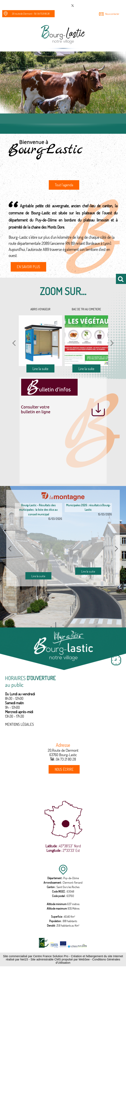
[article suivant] (117, 548)
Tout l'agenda (64, 185)
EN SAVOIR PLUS (28, 266)
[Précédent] (14, 342)
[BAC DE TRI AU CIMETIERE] (86, 340)
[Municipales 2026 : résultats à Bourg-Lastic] (88, 542)
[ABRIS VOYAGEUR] (40, 340)
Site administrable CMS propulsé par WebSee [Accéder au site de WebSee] (60, 959)
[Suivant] (112, 342)
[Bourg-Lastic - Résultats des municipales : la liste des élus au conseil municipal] (38, 546)
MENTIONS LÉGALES (19, 724)
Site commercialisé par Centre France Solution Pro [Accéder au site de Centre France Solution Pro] (35, 956)
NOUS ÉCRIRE (64, 769)
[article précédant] (10, 548)
